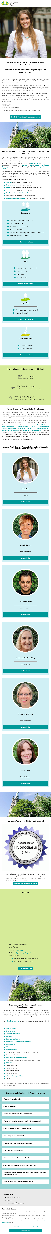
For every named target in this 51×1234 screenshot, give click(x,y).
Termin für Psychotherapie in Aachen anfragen (25, 117)
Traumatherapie (34, 165)
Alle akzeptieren (25, 1230)
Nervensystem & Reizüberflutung (16, 1057)
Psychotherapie (35, 163)
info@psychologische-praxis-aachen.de (26, 953)
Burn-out (9, 1063)
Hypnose (24, 165)
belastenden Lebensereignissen (16, 198)
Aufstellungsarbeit (43, 428)
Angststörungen (11, 1028)
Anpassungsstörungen (13, 1033)
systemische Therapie (24, 428)
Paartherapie (45, 165)
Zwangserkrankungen (13, 1039)
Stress (8, 187)
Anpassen (17, 1226)
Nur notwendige (34, 1226)
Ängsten (9, 182)
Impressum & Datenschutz (15, 1203)
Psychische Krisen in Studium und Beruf (18, 193)
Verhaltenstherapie (8, 426)
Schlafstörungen (11, 1049)
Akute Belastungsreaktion (14, 1076)
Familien (4, 168)
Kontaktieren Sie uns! (25, 968)
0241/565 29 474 (19, 950)
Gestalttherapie (44, 426)
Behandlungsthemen (13, 1197)
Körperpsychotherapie (9, 428)
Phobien (9, 1036)
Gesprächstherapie (43, 425)
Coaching (5, 167)
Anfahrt (9, 1200)
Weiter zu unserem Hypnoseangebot (25, 883)
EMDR (33, 426)
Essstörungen (10, 1044)
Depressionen (10, 185)
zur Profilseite (25, 502)
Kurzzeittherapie (7, 430)
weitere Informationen (25, 242)
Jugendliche (42, 167)
